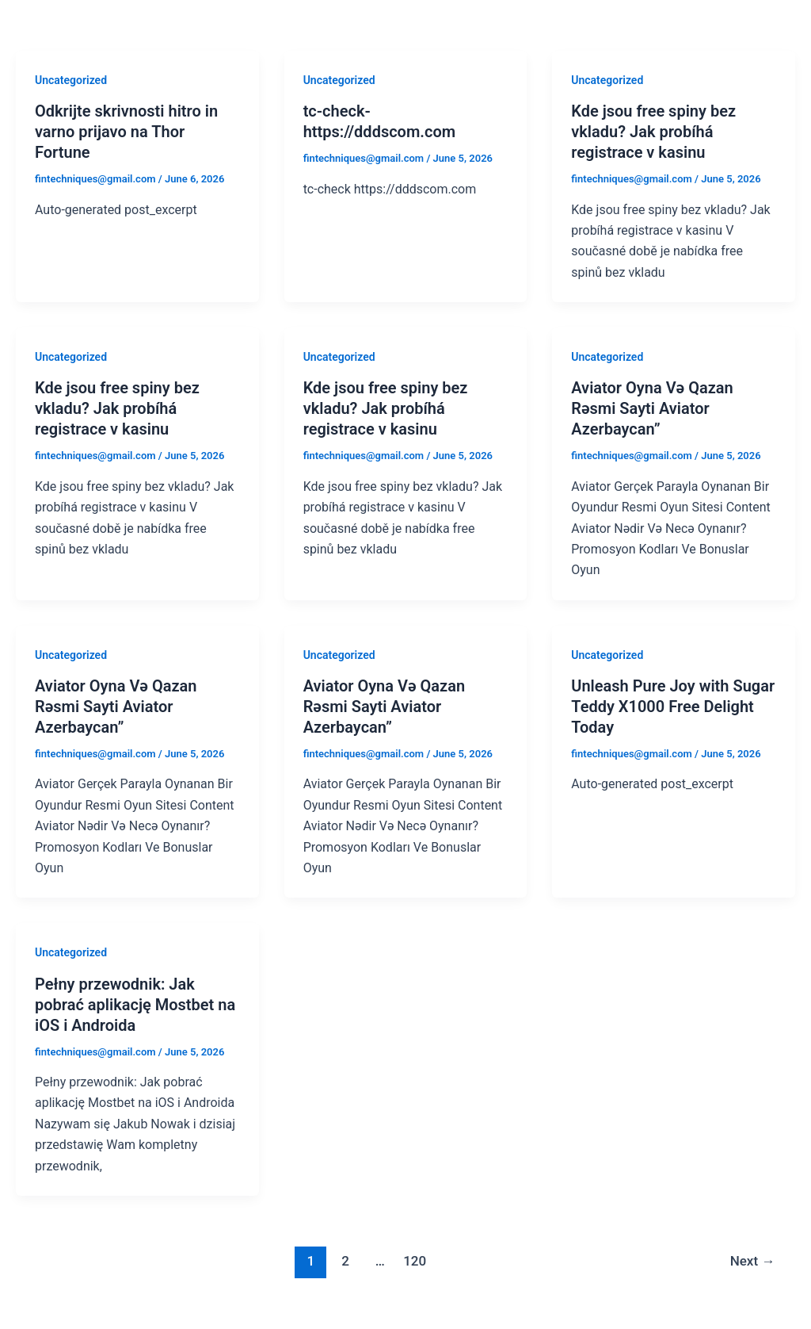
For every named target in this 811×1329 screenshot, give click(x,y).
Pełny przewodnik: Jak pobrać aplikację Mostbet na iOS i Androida (135, 1005)
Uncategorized (71, 80)
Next (752, 1261)
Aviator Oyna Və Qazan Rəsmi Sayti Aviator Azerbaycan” (652, 408)
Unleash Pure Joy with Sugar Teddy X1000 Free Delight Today (673, 706)
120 (414, 1261)
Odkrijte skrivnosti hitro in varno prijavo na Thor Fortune (126, 131)
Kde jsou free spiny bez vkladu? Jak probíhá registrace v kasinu (653, 131)
